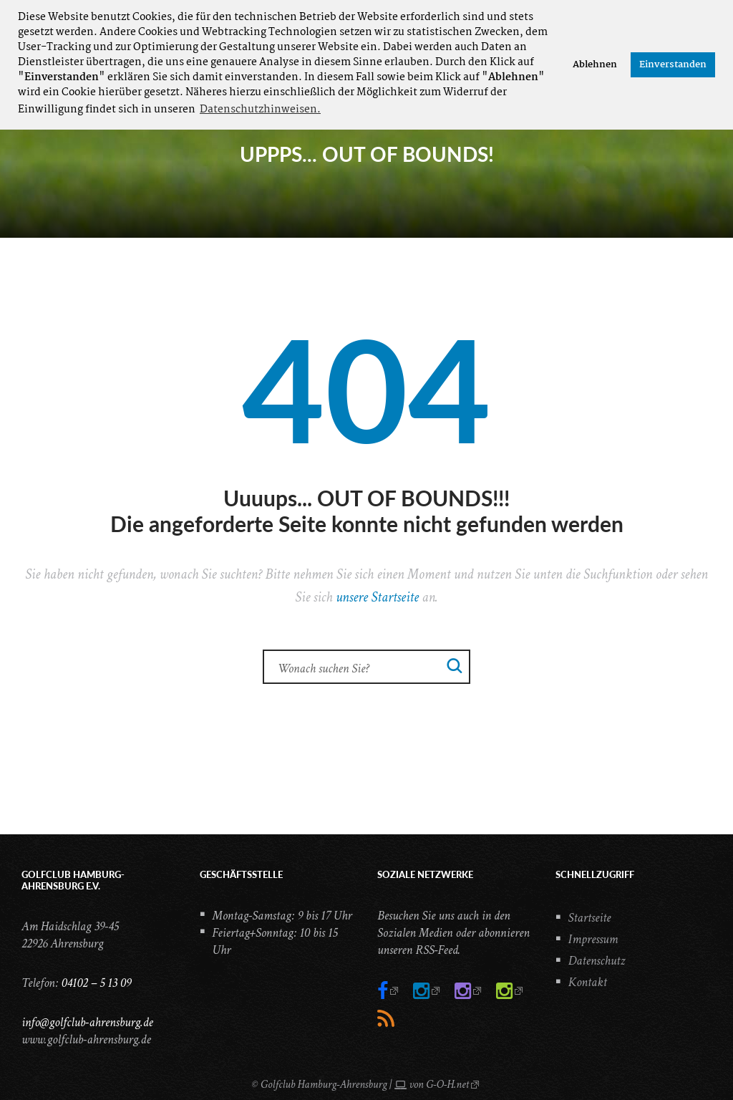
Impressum (593, 939)
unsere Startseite (377, 597)
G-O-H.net (447, 1084)
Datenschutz (597, 960)
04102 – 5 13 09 (96, 983)
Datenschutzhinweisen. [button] (260, 109)
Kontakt (587, 982)
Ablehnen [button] (595, 64)
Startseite (589, 918)
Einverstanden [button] (673, 64)
